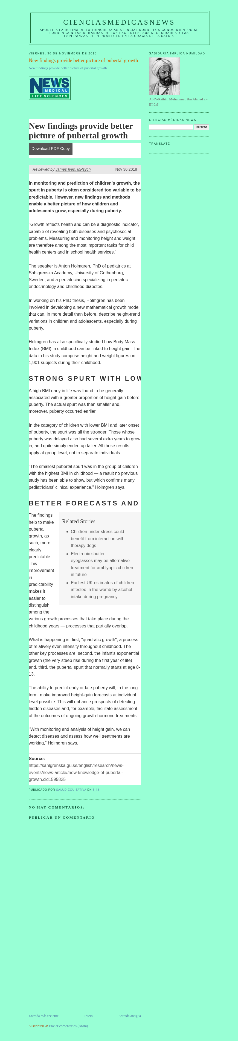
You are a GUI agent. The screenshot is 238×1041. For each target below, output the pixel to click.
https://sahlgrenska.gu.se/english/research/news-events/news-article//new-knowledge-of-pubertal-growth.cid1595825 (76, 772)
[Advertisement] (70, 975)
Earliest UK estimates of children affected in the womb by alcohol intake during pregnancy (102, 589)
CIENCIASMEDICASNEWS (119, 22)
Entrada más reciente (44, 1016)
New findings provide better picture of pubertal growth (68, 68)
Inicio (88, 1016)
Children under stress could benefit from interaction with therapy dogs (97, 538)
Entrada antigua (129, 1016)
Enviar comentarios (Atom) (68, 1026)
